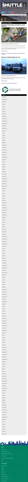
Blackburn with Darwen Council (5, 451)
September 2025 (4, 99)
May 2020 (3, 253)
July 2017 (3, 335)
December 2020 (4, 236)
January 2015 (4, 407)
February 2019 (4, 289)
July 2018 (3, 306)
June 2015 (3, 395)
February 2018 (4, 318)
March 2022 (4, 200)
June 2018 (3, 308)
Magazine (5, 19)
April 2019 (3, 284)
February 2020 (4, 260)
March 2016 (4, 373)
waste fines (3, 54)
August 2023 (4, 159)
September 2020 (4, 243)
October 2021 (4, 212)
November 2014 (4, 412)
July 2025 (3, 104)
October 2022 (4, 183)
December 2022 (4, 178)
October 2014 (4, 414)
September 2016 (4, 359)
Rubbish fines (22, 53)
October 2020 (4, 241)
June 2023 (3, 164)
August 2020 (4, 246)
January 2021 (4, 234)
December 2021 (4, 207)
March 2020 (4, 258)
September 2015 (4, 388)
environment (15, 83)
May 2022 (3, 195)
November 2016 (4, 354)
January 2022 (4, 205)
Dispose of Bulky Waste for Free (10, 57)
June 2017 (3, 337)
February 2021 (4, 231)
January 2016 (4, 378)
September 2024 (4, 128)
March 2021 (4, 229)
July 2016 (3, 364)
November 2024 (4, 123)
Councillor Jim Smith (16, 53)
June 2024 (3, 135)
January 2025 (4, 118)
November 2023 (4, 152)
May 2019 (3, 282)
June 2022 (3, 193)
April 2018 (3, 313)
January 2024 (4, 147)
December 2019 (4, 265)
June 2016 (3, 366)
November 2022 (4, 181)
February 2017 (4, 347)
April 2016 (3, 371)
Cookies (2, 460)
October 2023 (4, 154)
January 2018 (4, 320)
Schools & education (4, 465)
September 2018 (4, 301)
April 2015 (3, 400)
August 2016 (4, 361)
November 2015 (4, 383)
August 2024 (4, 130)
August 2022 (4, 188)
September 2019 (4, 272)
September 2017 (4, 330)
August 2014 (4, 419)
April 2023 (3, 169)
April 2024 (3, 140)
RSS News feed (3, 449)
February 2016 (4, 376)
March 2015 (4, 402)
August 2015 (4, 390)
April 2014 (3, 429)
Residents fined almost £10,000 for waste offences (13, 25)
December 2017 (4, 323)
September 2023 (4, 157)
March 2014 (4, 431)
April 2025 (3, 111)
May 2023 (3, 166)
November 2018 (4, 296)
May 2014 (3, 426)
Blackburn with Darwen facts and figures (6, 453)
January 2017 (4, 349)
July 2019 (3, 277)
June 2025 (3, 106)
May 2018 (3, 311)
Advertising (13, 19)
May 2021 (3, 224)
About (22, 19)
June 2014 (3, 424)
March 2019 (4, 287)
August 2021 (4, 217)
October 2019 (4, 270)
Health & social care (4, 474)
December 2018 (4, 294)
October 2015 (4, 385)
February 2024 (4, 145)
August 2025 (4, 101)
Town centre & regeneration (5, 478)
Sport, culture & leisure (4, 476)
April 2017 (3, 342)
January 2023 (4, 176)
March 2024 (4, 142)
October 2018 (4, 299)
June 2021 (3, 222)
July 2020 (3, 248)
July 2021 (3, 219)
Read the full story (4, 80)
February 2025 (4, 116)
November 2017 (4, 325)
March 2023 (4, 171)
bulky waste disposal (8, 53)
